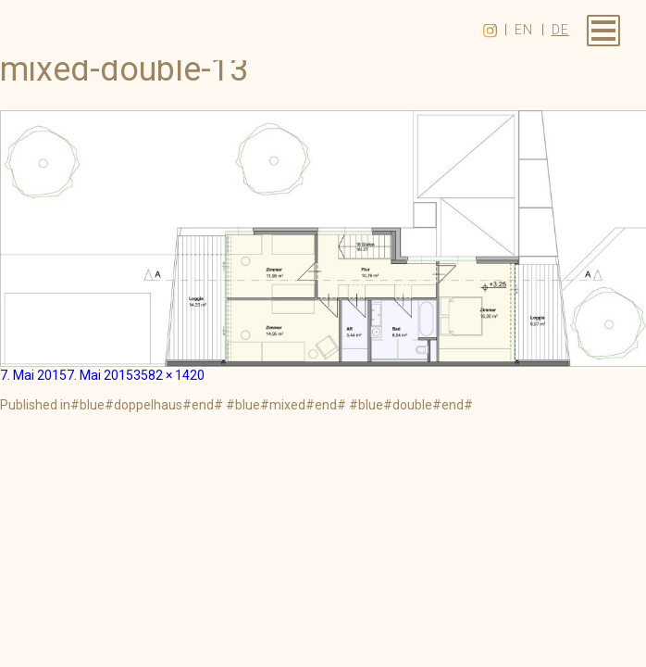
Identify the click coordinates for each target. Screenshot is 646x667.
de (561, 29)
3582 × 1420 (169, 375)
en (524, 29)
